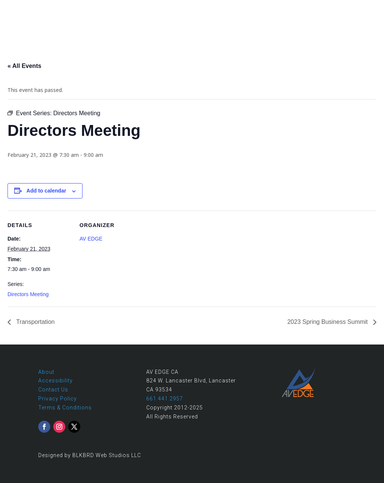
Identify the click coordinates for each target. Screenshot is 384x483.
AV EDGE (91, 239)
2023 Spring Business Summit (328, 322)
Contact (364, 8)
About (46, 372)
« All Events (24, 66)
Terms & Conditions (65, 408)
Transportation (35, 322)
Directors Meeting (28, 294)
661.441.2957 (321, 8)
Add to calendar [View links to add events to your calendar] (46, 191)
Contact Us (53, 390)
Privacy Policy (57, 399)
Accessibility (55, 381)
